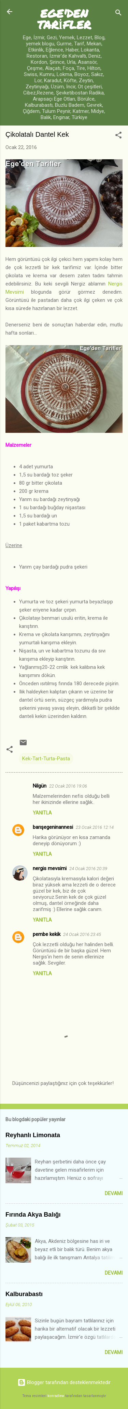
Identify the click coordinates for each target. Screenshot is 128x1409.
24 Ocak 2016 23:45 (82, 934)
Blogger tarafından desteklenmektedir (64, 1382)
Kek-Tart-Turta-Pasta (46, 758)
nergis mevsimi (50, 868)
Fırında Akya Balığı (32, 1214)
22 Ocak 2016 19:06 (68, 786)
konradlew (55, 1396)
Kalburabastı (24, 1294)
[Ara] (118, 13)
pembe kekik (46, 934)
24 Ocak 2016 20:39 (88, 868)
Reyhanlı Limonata (32, 1135)
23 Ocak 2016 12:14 (95, 827)
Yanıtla (42, 813)
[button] (118, 136)
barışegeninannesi (53, 827)
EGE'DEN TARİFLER (64, 18)
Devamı (114, 1193)
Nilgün (39, 786)
